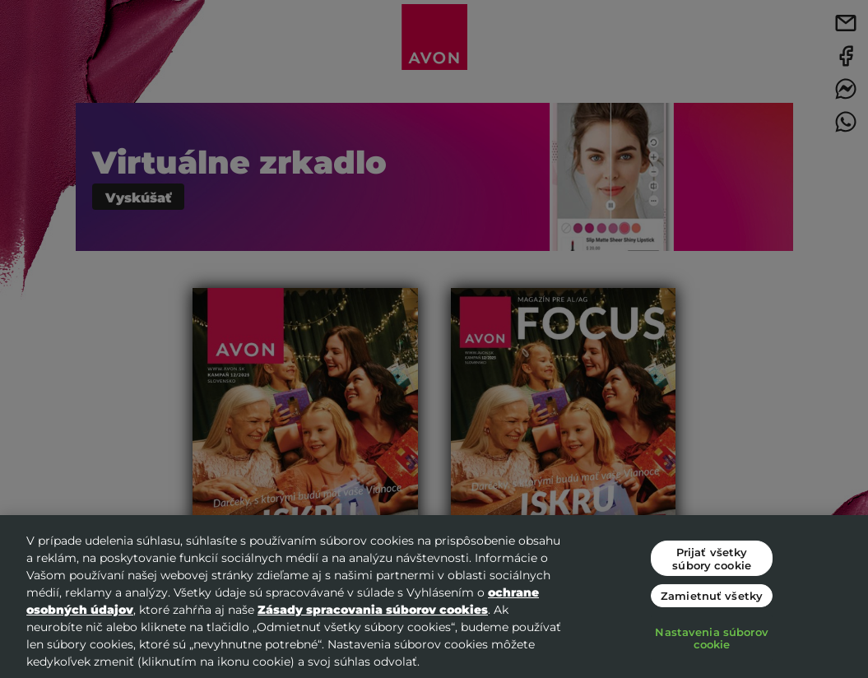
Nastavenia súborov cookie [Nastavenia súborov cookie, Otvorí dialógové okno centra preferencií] (711, 638)
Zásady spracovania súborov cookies (373, 609)
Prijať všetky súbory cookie (711, 558)
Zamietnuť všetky (712, 595)
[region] (434, 596)
